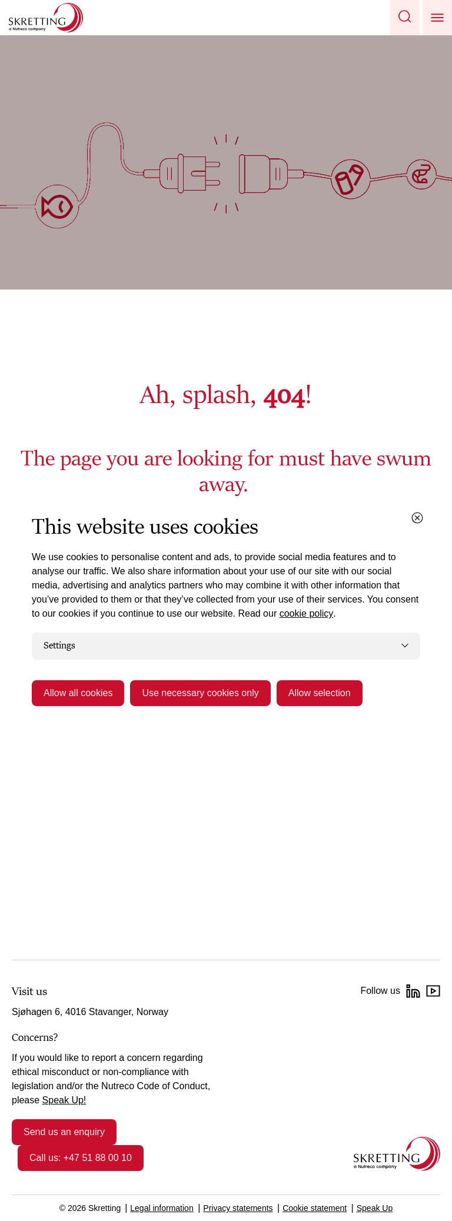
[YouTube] (433, 991)
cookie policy (307, 613)
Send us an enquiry (64, 1132)
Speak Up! (64, 1100)
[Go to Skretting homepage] (46, 17)
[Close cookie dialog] (417, 518)
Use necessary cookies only (200, 693)
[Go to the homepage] (397, 1153)
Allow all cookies (78, 693)
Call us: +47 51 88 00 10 (80, 1158)
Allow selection (319, 693)
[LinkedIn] (413, 991)
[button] (405, 17)
